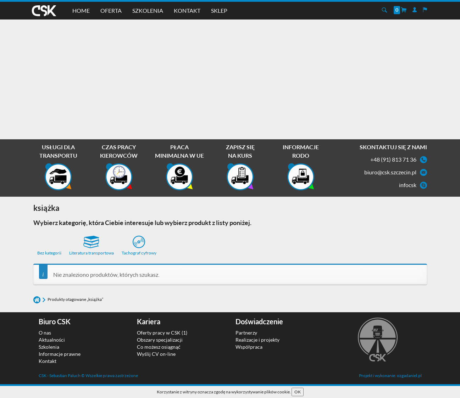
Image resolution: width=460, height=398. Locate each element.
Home (81, 10)
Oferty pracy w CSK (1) (162, 333)
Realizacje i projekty (257, 340)
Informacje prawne (60, 354)
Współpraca (248, 347)
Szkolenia (147, 10)
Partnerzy (246, 333)
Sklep (219, 10)
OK (297, 391)
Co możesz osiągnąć (159, 347)
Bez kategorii (49, 253)
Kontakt (187, 10)
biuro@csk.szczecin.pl (390, 172)
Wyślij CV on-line (156, 354)
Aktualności (52, 340)
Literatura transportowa (91, 246)
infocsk (407, 184)
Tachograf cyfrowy (139, 246)
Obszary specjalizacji (160, 340)
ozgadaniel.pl (409, 375)
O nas (45, 333)
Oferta (111, 10)
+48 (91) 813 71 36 (393, 159)
